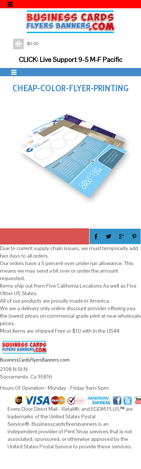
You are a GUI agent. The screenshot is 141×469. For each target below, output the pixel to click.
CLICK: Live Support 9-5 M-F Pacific (70, 59)
